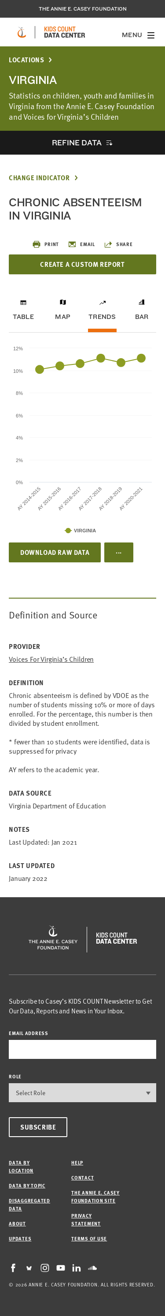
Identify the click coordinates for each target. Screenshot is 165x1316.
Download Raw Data (54, 552)
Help (77, 1162)
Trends (102, 317)
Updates (20, 1238)
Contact (82, 1177)
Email (81, 244)
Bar (142, 317)
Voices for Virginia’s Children (51, 659)
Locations (26, 59)
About (17, 1223)
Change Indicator (39, 177)
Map (62, 317)
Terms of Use (89, 1238)
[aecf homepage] (22, 32)
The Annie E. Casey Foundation (83, 9)
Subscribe (38, 1127)
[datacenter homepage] (64, 32)
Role (15, 1076)
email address (28, 1033)
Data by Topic (27, 1185)
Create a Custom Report (82, 264)
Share (118, 244)
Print (45, 244)
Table (23, 317)
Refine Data (76, 142)
